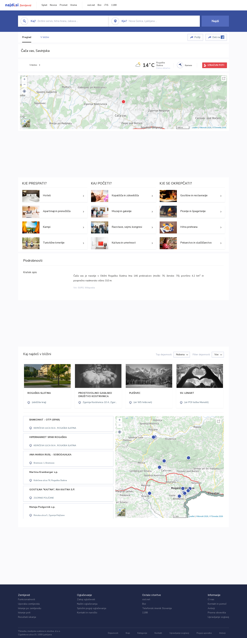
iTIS (106, 5)
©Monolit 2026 (205, 127)
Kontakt (158, 633)
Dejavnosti (113, 633)
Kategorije (142, 633)
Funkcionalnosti (26, 599)
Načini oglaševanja (87, 603)
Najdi (215, 21)
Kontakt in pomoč (217, 603)
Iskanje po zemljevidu (29, 608)
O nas (211, 599)
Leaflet (195, 127)
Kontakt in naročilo (87, 612)
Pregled (26, 37)
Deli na (218, 37)
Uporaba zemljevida (29, 603)
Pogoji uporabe (204, 633)
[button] (24, 91)
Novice (53, 5)
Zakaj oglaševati (86, 599)
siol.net (91, 5)
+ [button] (24, 79)
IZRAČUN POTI (216, 65)
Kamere (188, 65)
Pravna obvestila (217, 612)
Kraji (128, 633)
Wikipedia (90, 287)
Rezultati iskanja (27, 617)
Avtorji (211, 608)
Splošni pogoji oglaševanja (91, 608)
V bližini (44, 37)
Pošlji (197, 37)
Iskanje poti (24, 612)
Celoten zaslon (223, 78)
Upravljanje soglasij (218, 617)
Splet (44, 5)
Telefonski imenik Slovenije (157, 608)
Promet (63, 5)
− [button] (24, 84)
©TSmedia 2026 (219, 127)
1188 (114, 5)
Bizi (99, 5)
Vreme (73, 5)
